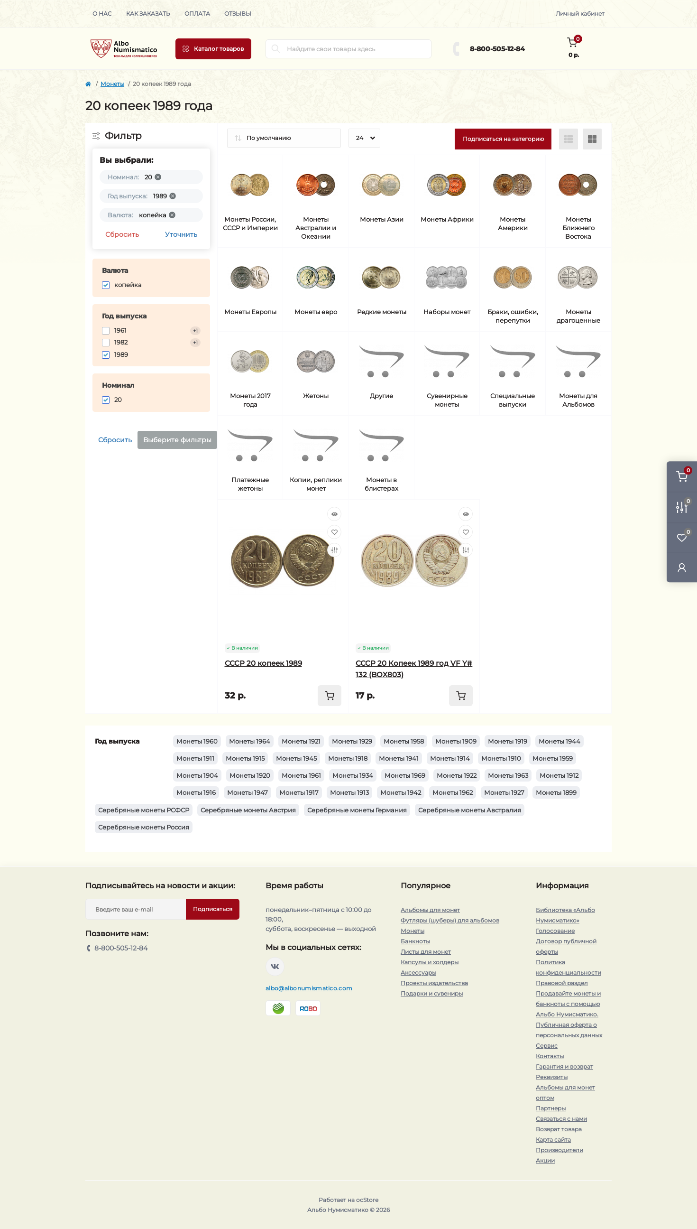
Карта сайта (553, 1139)
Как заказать (148, 13)
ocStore (367, 1199)
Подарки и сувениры (432, 993)
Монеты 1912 (559, 775)
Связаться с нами (561, 1118)
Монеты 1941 (399, 758)
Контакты (550, 1056)
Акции (545, 1160)
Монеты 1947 (247, 792)
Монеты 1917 (299, 792)
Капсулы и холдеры (430, 962)
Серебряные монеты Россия (143, 827)
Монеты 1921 (301, 741)
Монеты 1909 (456, 741)
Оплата (197, 13)
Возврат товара (559, 1129)
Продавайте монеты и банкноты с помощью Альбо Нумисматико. (568, 1004)
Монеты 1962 (452, 792)
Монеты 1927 (504, 792)
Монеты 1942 (400, 792)
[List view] (568, 139)
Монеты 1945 (296, 758)
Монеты (112, 83)
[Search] (276, 48)
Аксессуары (418, 972)
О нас (102, 13)
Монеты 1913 (349, 792)
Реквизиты (552, 1076)
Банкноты (415, 941)
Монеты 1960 (197, 741)
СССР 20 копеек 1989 (263, 663)
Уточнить (181, 234)
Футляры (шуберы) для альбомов (450, 920)
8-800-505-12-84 (497, 49)
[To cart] (329, 695)
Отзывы (237, 13)
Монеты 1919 (507, 741)
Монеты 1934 (352, 775)
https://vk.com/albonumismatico (275, 966)
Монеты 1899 (556, 792)
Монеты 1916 (196, 792)
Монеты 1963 (508, 775)
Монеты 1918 (347, 758)
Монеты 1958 (404, 741)
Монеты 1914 (450, 758)
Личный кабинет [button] (580, 13)
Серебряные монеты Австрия (248, 810)
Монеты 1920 (249, 775)
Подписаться (212, 908)
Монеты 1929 (352, 741)
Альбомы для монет (430, 909)
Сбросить (122, 234)
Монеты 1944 (559, 741)
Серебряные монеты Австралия (469, 810)
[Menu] (213, 48)
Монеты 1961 (301, 775)
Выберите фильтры (177, 440)
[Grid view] (592, 139)
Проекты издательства (434, 983)
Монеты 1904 (197, 775)
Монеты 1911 (195, 758)
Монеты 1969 (405, 775)
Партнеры (551, 1108)
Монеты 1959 (552, 758)
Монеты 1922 (457, 775)
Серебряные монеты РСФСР (143, 810)
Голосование (555, 930)
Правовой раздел (562, 983)
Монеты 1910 (501, 758)
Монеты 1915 (245, 758)
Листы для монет (426, 951)
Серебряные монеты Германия (357, 810)
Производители (559, 1150)
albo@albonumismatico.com (309, 988)
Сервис (547, 1045)
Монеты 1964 (249, 741)
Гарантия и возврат (564, 1066)
